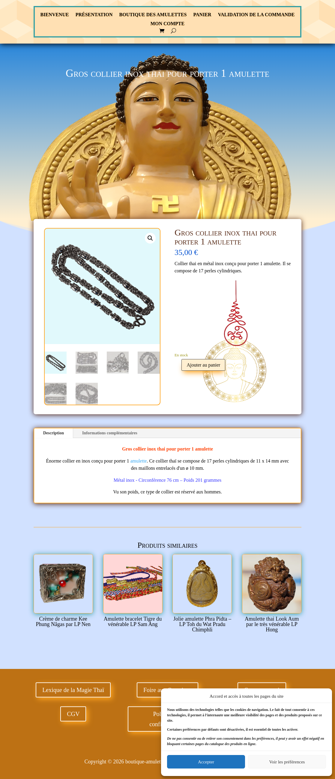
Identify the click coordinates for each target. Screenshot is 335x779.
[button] (150, 238)
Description (53, 433)
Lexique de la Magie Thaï (73, 690)
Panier (202, 15)
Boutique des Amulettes (153, 15)
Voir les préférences (287, 762)
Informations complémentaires (109, 433)
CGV (73, 714)
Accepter (206, 762)
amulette (204, 448)
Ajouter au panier (203, 364)
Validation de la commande (256, 15)
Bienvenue (54, 15)
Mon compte (167, 24)
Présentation (94, 15)
